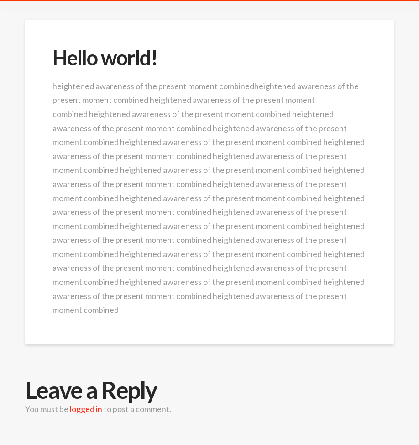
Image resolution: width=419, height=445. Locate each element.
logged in (86, 409)
